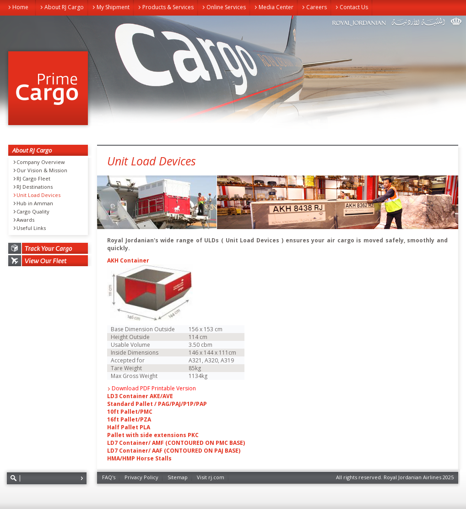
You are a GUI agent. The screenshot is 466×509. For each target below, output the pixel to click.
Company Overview (40, 162)
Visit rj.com (210, 477)
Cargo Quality (32, 211)
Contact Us (354, 7)
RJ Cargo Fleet (33, 178)
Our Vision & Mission (41, 170)
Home (20, 7)
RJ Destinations (34, 187)
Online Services (226, 7)
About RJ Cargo (64, 7)
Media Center (276, 7)
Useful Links (31, 228)
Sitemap (178, 477)
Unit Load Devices (38, 195)
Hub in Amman (34, 203)
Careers (316, 7)
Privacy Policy (141, 477)
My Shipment (113, 7)
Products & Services (168, 7)
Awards (25, 220)
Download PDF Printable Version (154, 388)
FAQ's (108, 477)
